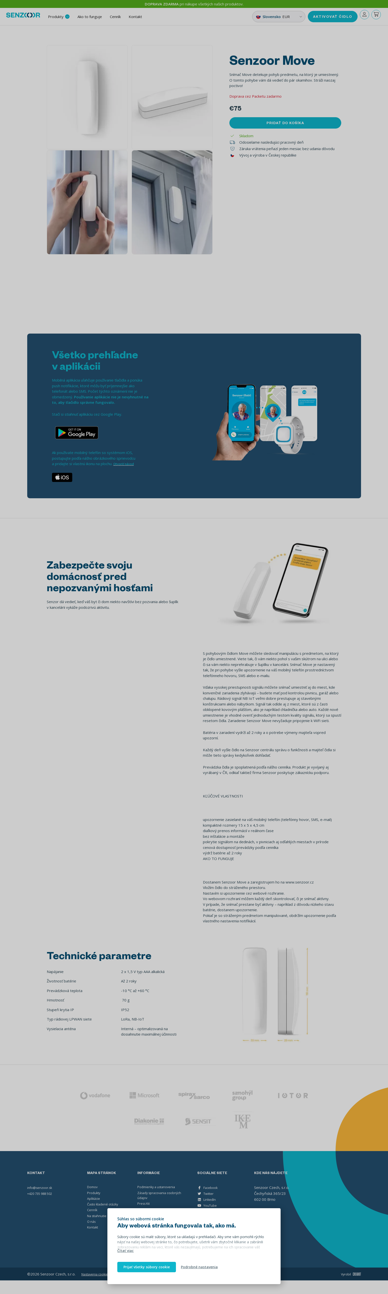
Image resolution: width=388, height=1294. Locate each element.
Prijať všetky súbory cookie (146, 1267)
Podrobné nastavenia (199, 1267)
